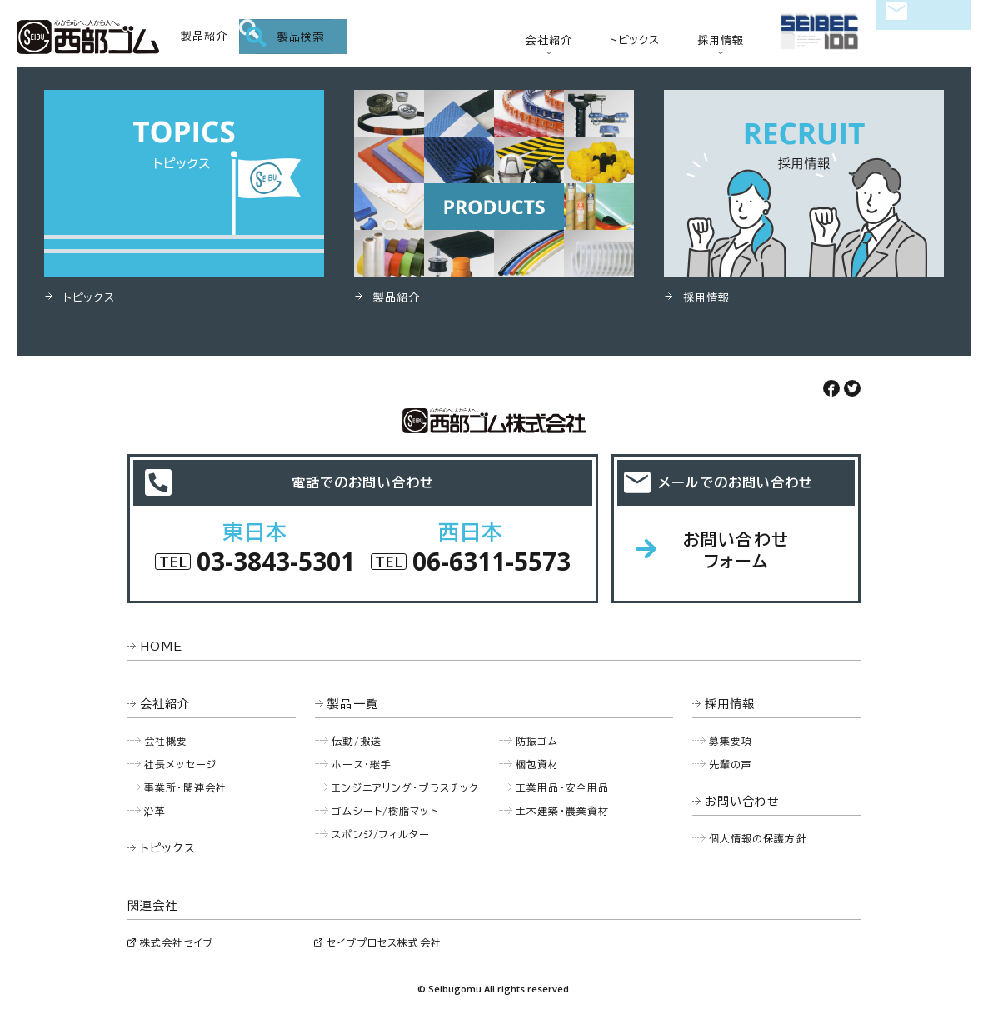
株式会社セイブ (176, 942)
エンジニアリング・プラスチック (405, 787)
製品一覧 (352, 704)
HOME (161, 646)
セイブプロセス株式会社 (384, 942)
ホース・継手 (362, 764)
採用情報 (721, 40)
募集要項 (731, 741)
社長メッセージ (180, 764)
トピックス (635, 40)
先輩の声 (731, 764)
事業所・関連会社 (185, 787)
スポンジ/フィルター (381, 834)
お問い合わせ (923, 37)
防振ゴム (537, 741)
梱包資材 (538, 764)
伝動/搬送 (357, 741)
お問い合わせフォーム (736, 550)
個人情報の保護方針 (758, 838)
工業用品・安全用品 (562, 787)
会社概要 (166, 741)
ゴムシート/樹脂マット (384, 811)
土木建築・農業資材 (562, 811)
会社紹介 (548, 40)
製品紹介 (204, 36)
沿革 (155, 811)
